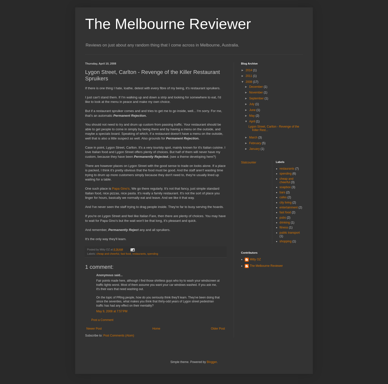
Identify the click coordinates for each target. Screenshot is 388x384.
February (255, 143)
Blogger (212, 362)
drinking (285, 222)
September (257, 98)
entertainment (289, 207)
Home (156, 328)
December (256, 87)
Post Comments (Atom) (118, 335)
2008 (249, 82)
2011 (249, 76)
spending (152, 253)
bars (282, 192)
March (253, 137)
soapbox (285, 187)
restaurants (139, 253)
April (252, 121)
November (256, 92)
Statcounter (248, 162)
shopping (286, 241)
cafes (283, 197)
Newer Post (94, 328)
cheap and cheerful (108, 253)
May (252, 115)
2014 (249, 70)
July (252, 104)
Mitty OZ (255, 259)
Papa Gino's (121, 188)
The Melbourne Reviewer (168, 24)
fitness (284, 227)
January (255, 149)
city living (286, 202)
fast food (126, 253)
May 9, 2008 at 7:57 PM (111, 311)
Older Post (218, 328)
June (252, 110)
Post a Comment (102, 320)
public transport (290, 232)
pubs (283, 217)
